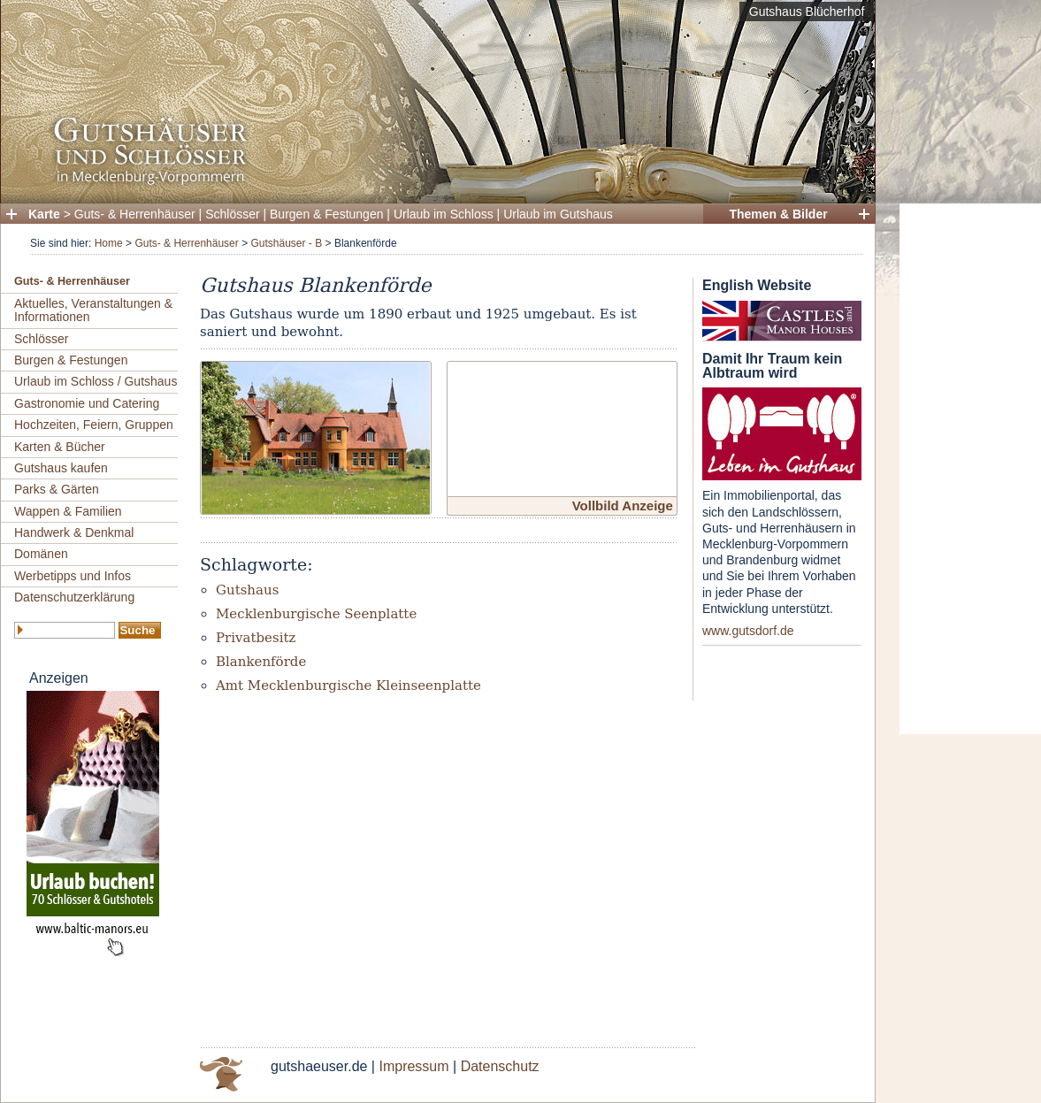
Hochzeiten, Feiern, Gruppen (93, 424)
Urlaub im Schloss (444, 214)
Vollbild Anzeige (622, 505)
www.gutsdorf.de (748, 631)
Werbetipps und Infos (72, 576)
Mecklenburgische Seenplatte (316, 614)
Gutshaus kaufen (61, 468)
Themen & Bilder (778, 214)
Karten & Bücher (59, 447)
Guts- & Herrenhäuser (134, 214)
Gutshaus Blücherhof (807, 11)
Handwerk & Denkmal (74, 532)
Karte (44, 214)
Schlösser (232, 214)
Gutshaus (247, 590)
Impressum (413, 1066)
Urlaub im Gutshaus (558, 214)
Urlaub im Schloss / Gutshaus (95, 381)
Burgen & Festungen (326, 214)
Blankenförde (261, 662)
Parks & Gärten (56, 489)
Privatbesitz (255, 638)
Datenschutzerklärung (74, 597)
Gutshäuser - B (286, 243)
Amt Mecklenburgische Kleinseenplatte (348, 685)
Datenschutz (500, 1066)
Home (109, 243)
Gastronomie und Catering (86, 403)
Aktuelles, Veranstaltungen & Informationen (93, 310)
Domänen (41, 554)
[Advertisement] (970, 468)
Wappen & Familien (68, 511)
